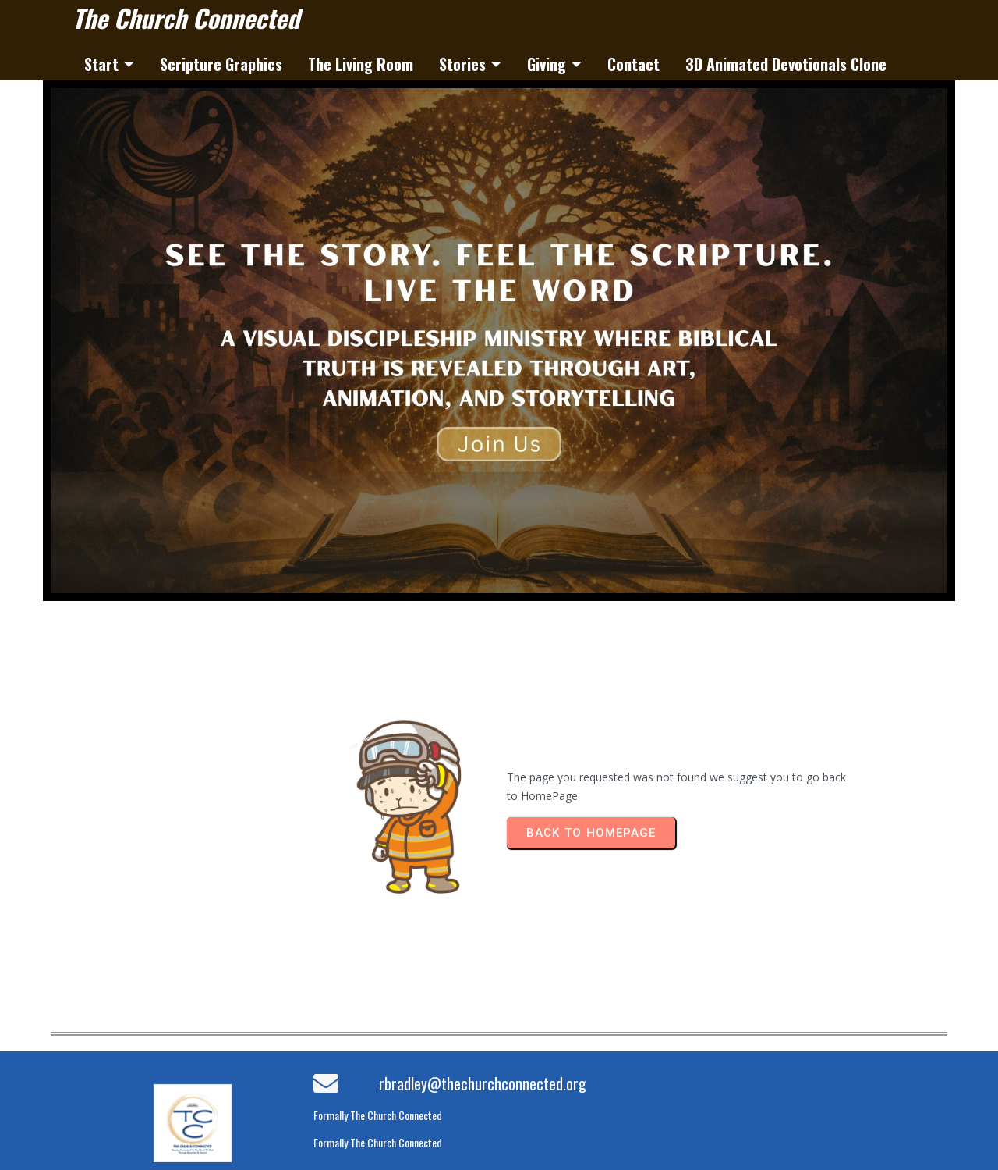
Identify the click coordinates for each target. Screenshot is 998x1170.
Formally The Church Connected (377, 1115)
